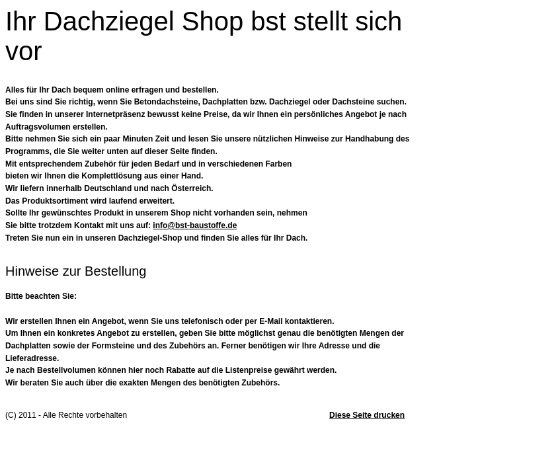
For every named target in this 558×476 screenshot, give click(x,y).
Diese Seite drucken (367, 415)
